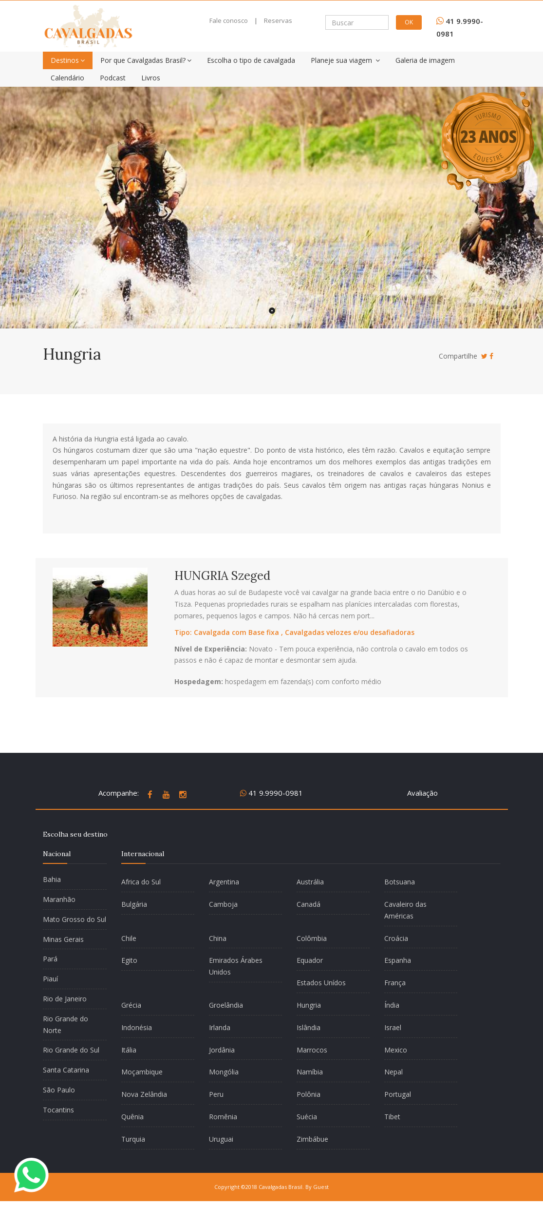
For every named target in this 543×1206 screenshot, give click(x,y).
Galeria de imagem (425, 60)
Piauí (50, 978)
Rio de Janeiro (65, 998)
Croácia (396, 938)
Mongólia (224, 1071)
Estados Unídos (321, 982)
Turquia (133, 1139)
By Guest (317, 1186)
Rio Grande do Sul (71, 1049)
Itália (128, 1049)
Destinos (68, 60)
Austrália (310, 881)
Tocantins (58, 1109)
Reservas (278, 20)
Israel (392, 1027)
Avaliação (422, 793)
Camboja (223, 904)
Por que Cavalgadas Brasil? (145, 60)
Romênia (223, 1116)
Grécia (131, 1005)
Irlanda (219, 1027)
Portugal (397, 1094)
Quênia (132, 1116)
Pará (50, 958)
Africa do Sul (141, 881)
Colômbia (312, 938)
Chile (128, 938)
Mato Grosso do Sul (74, 919)
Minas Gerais (63, 939)
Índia (391, 1005)
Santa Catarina (66, 1069)
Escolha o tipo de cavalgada (251, 60)
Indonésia (136, 1027)
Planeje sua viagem (345, 60)
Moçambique (142, 1071)
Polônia (308, 1094)
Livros (150, 77)
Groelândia (226, 1005)
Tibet (392, 1116)
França (395, 982)
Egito (129, 960)
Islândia (308, 1027)
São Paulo (59, 1089)
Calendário (67, 77)
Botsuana (399, 881)
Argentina (224, 881)
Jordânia (222, 1049)
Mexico (395, 1049)
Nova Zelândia (144, 1094)
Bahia (52, 879)
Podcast (113, 77)
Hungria (309, 1005)
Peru (216, 1094)
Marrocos (312, 1049)
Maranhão (59, 899)
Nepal (393, 1071)
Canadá (308, 904)
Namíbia (310, 1071)
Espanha (397, 960)
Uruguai (221, 1139)
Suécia (307, 1116)
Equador (310, 960)
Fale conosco (228, 20)
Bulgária (134, 904)
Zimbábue (312, 1139)
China (217, 938)
